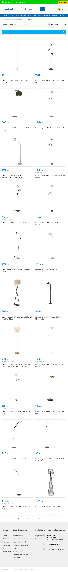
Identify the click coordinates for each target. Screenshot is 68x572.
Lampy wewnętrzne (17, 19)
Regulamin (17, 552)
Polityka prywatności (20, 545)
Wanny (29, 15)
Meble (34, 15)
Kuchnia (40, 15)
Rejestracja (39, 539)
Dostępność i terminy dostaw (23, 539)
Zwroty (5, 548)
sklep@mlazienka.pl (58, 549)
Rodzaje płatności (19, 542)
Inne (14, 548)
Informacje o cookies (20, 555)
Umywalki (5, 15)
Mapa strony (7, 552)
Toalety (17, 15)
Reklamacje (7, 545)
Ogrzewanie (47, 15)
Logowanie (39, 536)
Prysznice (23, 15)
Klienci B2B (17, 558)
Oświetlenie (55, 15)
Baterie (11, 15)
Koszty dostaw (18, 536)
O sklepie (6, 539)
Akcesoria (62, 15)
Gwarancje (6, 542)
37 (39, 518)
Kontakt (5, 536)
